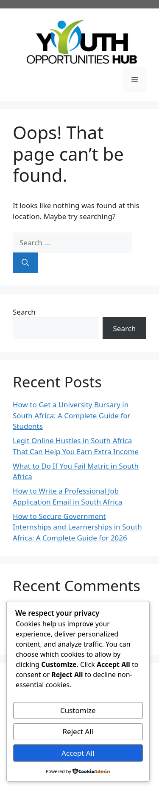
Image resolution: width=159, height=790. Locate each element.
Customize (78, 710)
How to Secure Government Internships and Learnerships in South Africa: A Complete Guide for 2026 (77, 527)
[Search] (25, 262)
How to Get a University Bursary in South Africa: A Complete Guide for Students (72, 415)
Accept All (77, 753)
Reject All (78, 731)
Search (24, 312)
